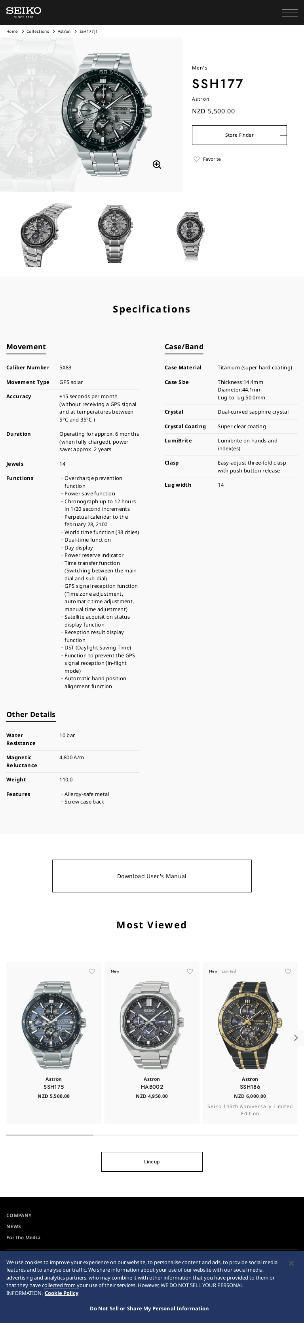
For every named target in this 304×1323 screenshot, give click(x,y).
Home (12, 31)
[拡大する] (157, 165)
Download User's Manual (152, 876)
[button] (290, 12)
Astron (65, 31)
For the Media (23, 1237)
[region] (152, 1287)
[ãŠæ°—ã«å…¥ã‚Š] (92, 989)
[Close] (291, 1263)
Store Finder (239, 135)
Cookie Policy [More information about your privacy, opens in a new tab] (61, 1293)
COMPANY (18, 1215)
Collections (38, 31)
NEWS (13, 1226)
